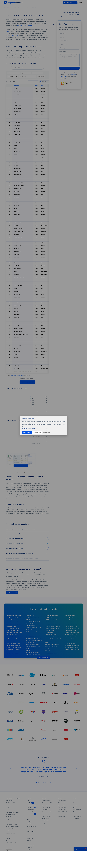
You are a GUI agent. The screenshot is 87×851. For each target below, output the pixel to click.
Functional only (37, 432)
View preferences (46, 432)
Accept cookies (26, 432)
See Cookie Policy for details (28, 428)
